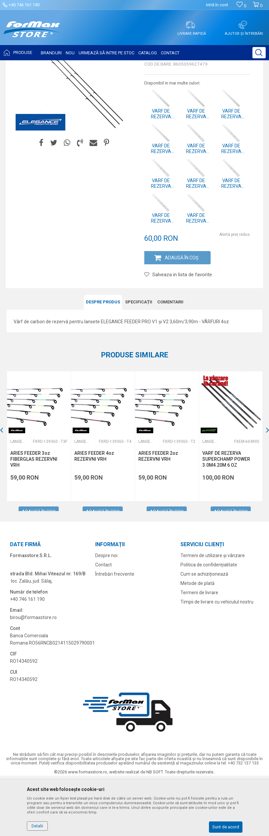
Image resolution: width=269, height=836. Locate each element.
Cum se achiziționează (204, 634)
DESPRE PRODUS (103, 362)
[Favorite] (241, 5)
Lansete (80, 64)
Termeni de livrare (199, 652)
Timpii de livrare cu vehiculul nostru (216, 662)
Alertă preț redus (234, 294)
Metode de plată (197, 643)
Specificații (138, 362)
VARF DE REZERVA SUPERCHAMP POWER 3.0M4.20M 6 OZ (226, 519)
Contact (103, 625)
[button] (259, 52)
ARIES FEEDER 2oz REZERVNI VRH (158, 516)
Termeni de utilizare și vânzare (212, 615)
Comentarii (170, 362)
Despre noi (106, 615)
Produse (60, 64)
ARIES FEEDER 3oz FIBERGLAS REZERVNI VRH (33, 519)
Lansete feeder (106, 64)
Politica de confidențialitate (208, 625)
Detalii (37, 826)
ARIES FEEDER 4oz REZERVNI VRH (94, 516)
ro (54, 677)
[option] (39, 496)
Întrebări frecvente (114, 634)
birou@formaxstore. (31, 677)
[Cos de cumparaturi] (257, 8)
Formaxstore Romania (27, 64)
